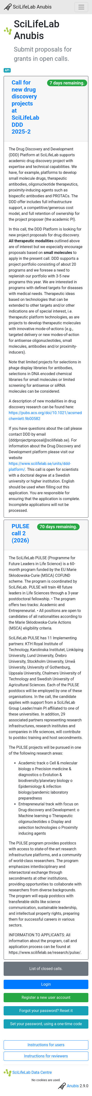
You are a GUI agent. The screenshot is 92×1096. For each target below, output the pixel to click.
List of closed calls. (46, 968)
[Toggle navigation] (81, 7)
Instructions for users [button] (46, 1045)
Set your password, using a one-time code (46, 1024)
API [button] (7, 70)
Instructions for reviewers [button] (46, 1056)
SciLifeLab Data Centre (28, 1072)
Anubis (73, 1086)
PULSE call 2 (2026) (20, 533)
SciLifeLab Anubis (28, 7)
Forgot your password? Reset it (46, 1010)
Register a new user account (46, 997)
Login (46, 984)
